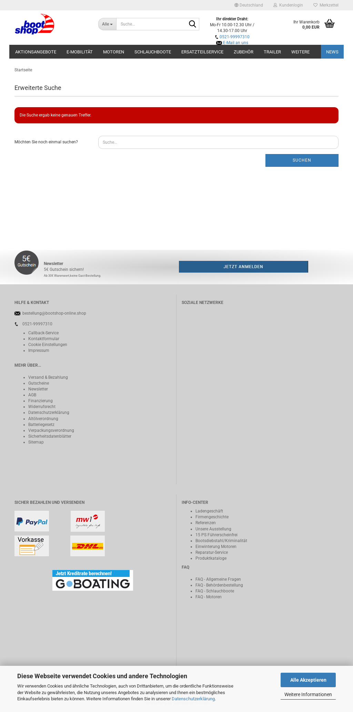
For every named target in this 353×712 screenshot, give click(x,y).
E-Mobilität (80, 51)
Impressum (38, 350)
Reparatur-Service (211, 552)
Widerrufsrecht (42, 406)
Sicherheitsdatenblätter (49, 436)
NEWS (332, 51)
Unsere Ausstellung (213, 529)
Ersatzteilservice (202, 51)
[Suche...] (107, 24)
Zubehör (243, 51)
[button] (248, 5)
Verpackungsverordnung (51, 430)
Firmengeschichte (212, 517)
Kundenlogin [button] (288, 5)
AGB (32, 395)
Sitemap (36, 442)
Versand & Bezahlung (48, 377)
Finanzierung (40, 400)
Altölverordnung (43, 418)
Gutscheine (38, 383)
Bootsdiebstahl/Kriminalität (221, 540)
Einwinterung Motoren (215, 546)
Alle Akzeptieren (308, 680)
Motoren (113, 51)
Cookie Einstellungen (47, 344)
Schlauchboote (152, 51)
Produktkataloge (210, 558)
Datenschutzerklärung (193, 698)
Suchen (302, 160)
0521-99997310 (235, 36)
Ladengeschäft (209, 511)
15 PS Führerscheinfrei (216, 534)
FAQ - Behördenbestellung (219, 585)
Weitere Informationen (308, 694)
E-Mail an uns (235, 42)
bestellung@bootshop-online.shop (54, 313)
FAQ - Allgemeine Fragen (218, 579)
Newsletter (38, 389)
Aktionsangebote (35, 51)
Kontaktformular (43, 338)
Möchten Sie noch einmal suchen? (46, 142)
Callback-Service (43, 332)
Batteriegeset (40, 424)
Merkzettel (326, 5)
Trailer (272, 51)
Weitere (300, 51)
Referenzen (205, 522)
